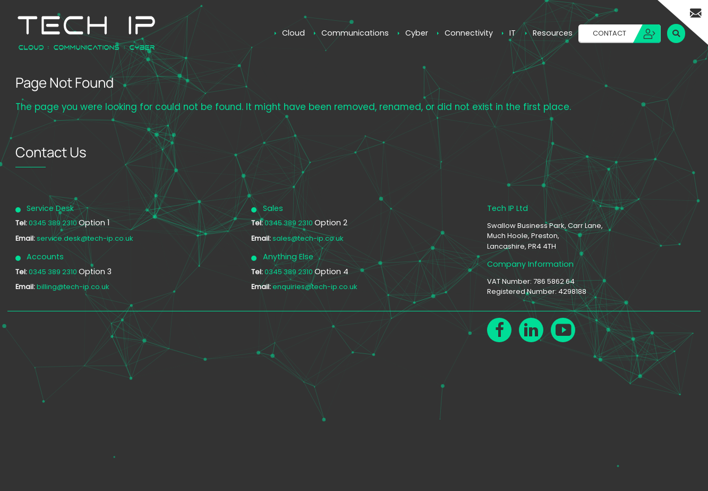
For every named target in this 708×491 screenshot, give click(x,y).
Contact (609, 33)
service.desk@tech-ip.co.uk (85, 238)
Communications (355, 33)
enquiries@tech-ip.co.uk (314, 287)
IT (512, 33)
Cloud (293, 33)
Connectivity (469, 33)
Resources (553, 33)
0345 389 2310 (54, 223)
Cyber (416, 33)
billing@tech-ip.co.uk (73, 287)
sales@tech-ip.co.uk (308, 238)
